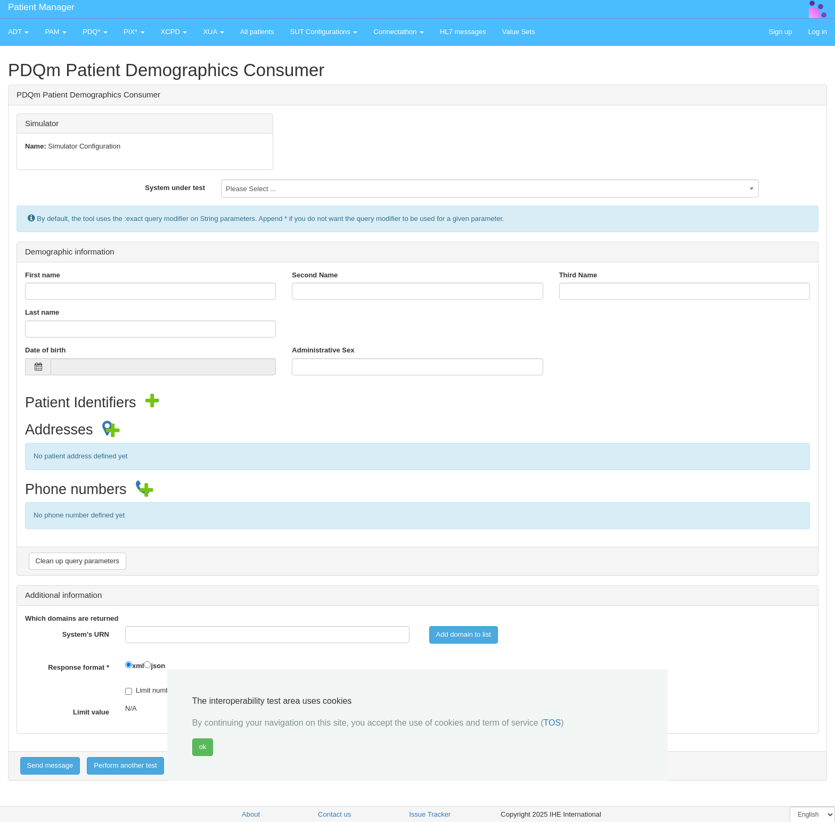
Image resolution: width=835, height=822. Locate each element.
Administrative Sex (323, 350)
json (158, 666)
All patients (257, 32)
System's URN (85, 634)
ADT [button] (18, 32)
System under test (175, 188)
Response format (78, 667)
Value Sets (518, 32)
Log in (817, 32)
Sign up (780, 32)
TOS (552, 722)
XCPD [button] (174, 32)
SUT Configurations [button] (324, 32)
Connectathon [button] (398, 32)
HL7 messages (463, 32)
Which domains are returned (72, 618)
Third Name (578, 275)
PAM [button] (56, 32)
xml (138, 666)
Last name (42, 312)
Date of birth (45, 350)
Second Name (315, 275)
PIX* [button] (134, 32)
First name (42, 275)
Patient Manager (41, 7)
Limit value (91, 712)
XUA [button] (213, 32)
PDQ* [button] (95, 32)
